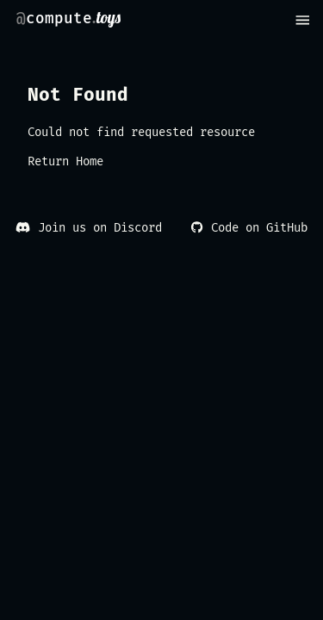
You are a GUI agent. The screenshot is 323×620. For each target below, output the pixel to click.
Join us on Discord (88, 227)
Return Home (65, 161)
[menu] (303, 20)
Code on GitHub (248, 227)
